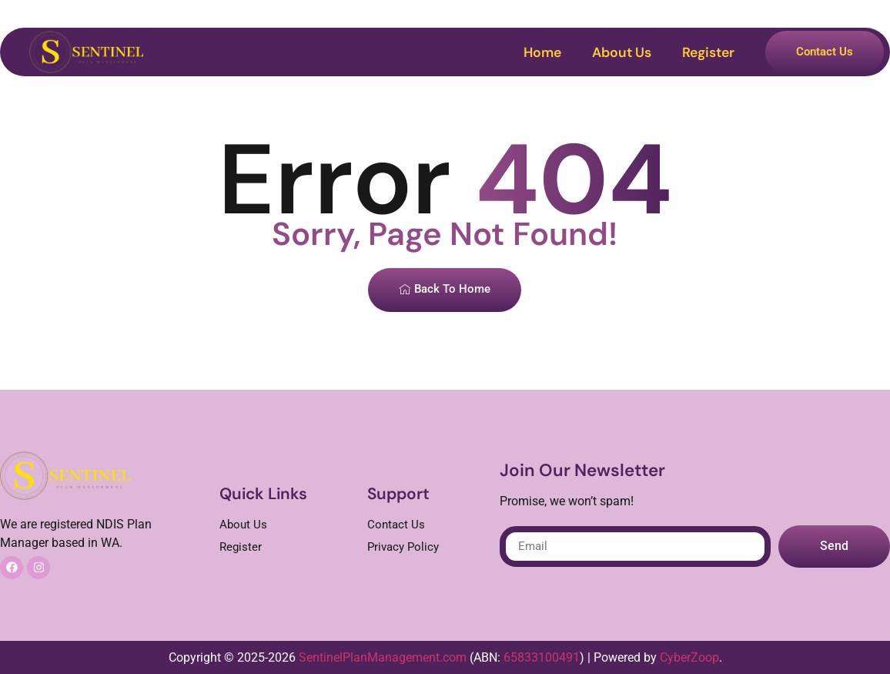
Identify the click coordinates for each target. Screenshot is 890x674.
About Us (621, 52)
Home (542, 52)
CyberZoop (689, 657)
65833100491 (542, 657)
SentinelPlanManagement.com (383, 657)
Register (708, 52)
